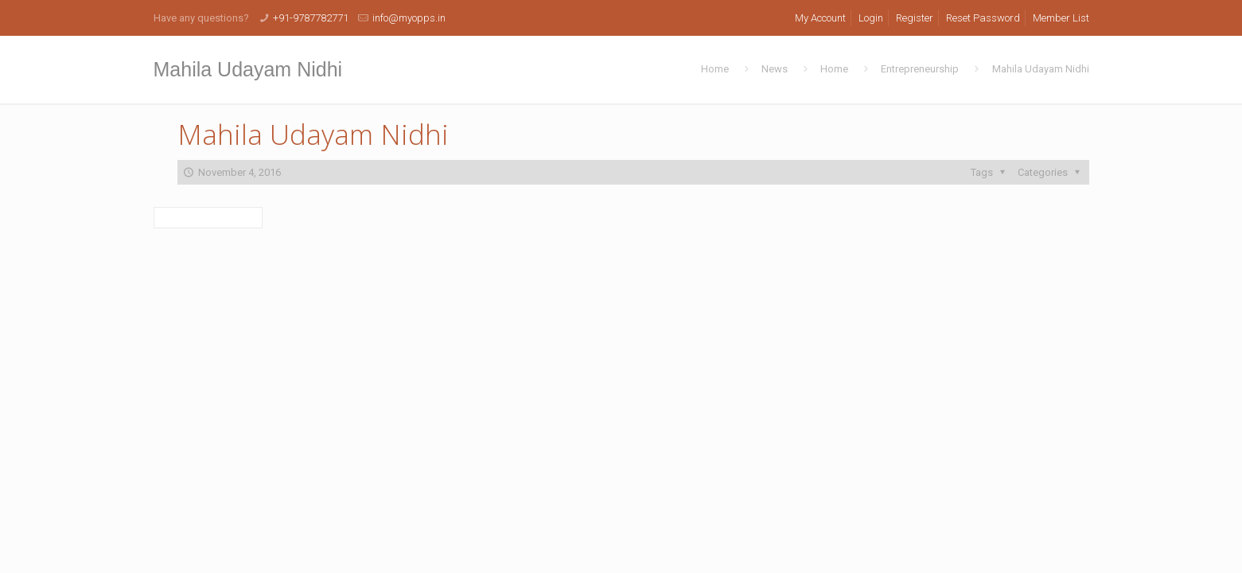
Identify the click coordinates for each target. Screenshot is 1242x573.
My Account (820, 18)
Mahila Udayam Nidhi (1040, 69)
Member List (1061, 18)
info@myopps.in (409, 18)
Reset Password (983, 18)
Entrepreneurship (920, 69)
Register (914, 18)
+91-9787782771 (310, 18)
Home (715, 69)
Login (870, 18)
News (774, 69)
